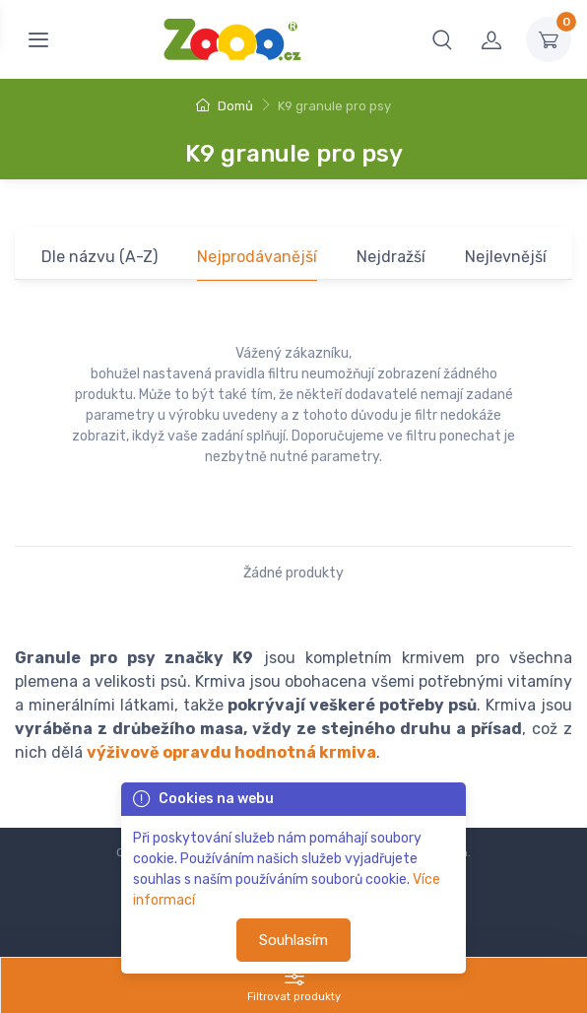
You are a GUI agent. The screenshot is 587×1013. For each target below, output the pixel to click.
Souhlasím (293, 940)
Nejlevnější (506, 256)
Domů (224, 106)
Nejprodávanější (257, 256)
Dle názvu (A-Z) (99, 256)
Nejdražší (391, 256)
